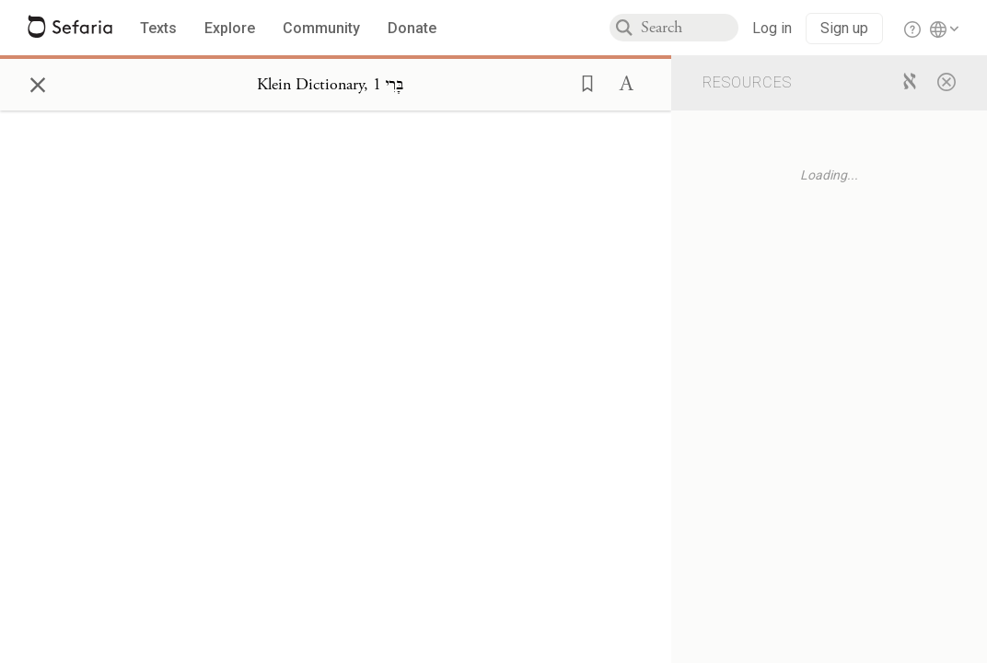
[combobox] (689, 27)
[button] (582, 82)
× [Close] (38, 82)
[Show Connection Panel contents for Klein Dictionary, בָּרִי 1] (330, 85)
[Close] (946, 81)
